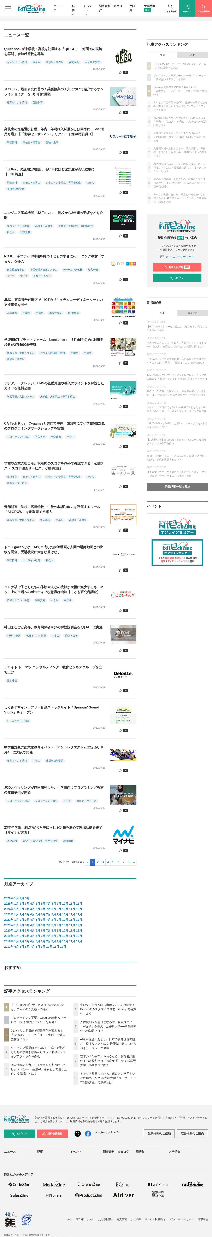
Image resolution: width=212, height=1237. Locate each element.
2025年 (8, 903)
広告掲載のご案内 (192, 1133)
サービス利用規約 (155, 1219)
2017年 (8, 946)
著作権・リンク (85, 1219)
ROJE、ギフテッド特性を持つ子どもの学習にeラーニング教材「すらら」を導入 (54, 259)
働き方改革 (55, 313)
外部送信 (203, 1219)
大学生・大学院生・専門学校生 (63, 182)
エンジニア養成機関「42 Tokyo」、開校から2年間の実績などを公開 (53, 215)
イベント (87, 8)
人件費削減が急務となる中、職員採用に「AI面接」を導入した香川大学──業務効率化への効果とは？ (108, 1026)
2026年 (8, 898)
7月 (48, 903)
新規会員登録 (176, 267)
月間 (192, 54)
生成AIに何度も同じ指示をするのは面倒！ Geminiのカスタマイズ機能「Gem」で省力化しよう (108, 1009)
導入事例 (93, 269)
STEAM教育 (13, 635)
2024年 (8, 909)
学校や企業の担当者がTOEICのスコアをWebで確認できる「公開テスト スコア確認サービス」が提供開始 (54, 466)
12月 (79, 903)
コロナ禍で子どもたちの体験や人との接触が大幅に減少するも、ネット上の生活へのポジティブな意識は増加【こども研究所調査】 (54, 589)
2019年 (8, 936)
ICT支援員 (73, 313)
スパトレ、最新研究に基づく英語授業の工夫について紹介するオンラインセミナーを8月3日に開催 (54, 91)
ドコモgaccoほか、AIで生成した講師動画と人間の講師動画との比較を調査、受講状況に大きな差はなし (53, 549)
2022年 (8, 919)
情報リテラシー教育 (18, 600)
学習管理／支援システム (44, 269)
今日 (162, 54)
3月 (27, 898)
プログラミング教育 (18, 226)
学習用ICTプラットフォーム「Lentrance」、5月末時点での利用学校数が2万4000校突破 (53, 342)
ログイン (176, 278)
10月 (65, 903)
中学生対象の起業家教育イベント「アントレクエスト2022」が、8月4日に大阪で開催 (53, 750)
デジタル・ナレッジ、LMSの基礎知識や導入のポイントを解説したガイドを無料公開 (54, 385)
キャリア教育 (92, 62)
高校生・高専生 (54, 62)
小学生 (10, 275)
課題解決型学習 (15, 188)
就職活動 (25, 232)
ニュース (193, 312)
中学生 (36, 62)
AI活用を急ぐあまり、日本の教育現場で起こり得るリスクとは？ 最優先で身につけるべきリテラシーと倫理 (108, 1044)
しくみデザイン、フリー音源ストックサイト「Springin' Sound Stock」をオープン (51, 710)
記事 (73, 8)
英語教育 (38, 102)
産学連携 (12, 313)
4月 (32, 903)
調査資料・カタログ (116, 1151)
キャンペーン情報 (17, 62)
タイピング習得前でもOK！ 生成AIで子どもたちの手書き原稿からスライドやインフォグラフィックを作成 (38, 1052)
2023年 (8, 914)
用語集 (140, 1151)
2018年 (8, 941)
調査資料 (12, 142)
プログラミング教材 (46, 800)
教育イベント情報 (17, 102)
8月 (54, 903)
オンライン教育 (31, 560)
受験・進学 (52, 142)
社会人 (90, 182)
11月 (72, 903)
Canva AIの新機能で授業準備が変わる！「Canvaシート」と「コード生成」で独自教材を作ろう (38, 1035)
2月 (22, 898)
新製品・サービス (17, 483)
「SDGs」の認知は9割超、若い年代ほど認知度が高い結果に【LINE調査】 (49, 172)
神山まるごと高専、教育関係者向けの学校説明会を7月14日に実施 (53, 627)
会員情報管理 (105, 1219)
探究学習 (74, 62)
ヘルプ (68, 1219)
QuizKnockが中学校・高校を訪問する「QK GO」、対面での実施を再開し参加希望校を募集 (53, 51)
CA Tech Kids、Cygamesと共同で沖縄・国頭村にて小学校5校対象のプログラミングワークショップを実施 (54, 426)
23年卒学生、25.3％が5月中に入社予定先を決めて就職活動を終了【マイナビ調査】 (53, 830)
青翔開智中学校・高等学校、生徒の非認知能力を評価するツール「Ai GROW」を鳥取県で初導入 (52, 509)
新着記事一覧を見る (177, 486)
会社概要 (136, 1219)
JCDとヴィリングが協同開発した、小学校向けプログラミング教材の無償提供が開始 (54, 790)
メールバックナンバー (177, 256)
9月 (59, 903)
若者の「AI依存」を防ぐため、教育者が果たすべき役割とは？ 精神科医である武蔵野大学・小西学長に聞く (108, 1061)
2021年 (8, 925)
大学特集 (174, 1151)
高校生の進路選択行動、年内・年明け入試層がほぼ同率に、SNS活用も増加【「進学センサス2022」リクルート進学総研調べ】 (54, 131)
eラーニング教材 (72, 269)
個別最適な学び (15, 269)
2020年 (8, 930)
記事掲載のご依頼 (159, 1133)
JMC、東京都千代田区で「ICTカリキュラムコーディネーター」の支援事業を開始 (53, 302)
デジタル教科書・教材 (52, 353)
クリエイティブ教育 (18, 720)
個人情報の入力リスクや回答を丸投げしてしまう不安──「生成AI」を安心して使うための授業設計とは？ (39, 1069)
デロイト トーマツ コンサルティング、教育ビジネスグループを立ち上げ (53, 669)
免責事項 (122, 1219)
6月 (43, 903)
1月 (16, 898)
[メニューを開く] (8, 8)
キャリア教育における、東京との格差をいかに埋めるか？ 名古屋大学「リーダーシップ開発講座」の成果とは (108, 1078)
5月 (38, 903)
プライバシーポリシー (181, 1219)
